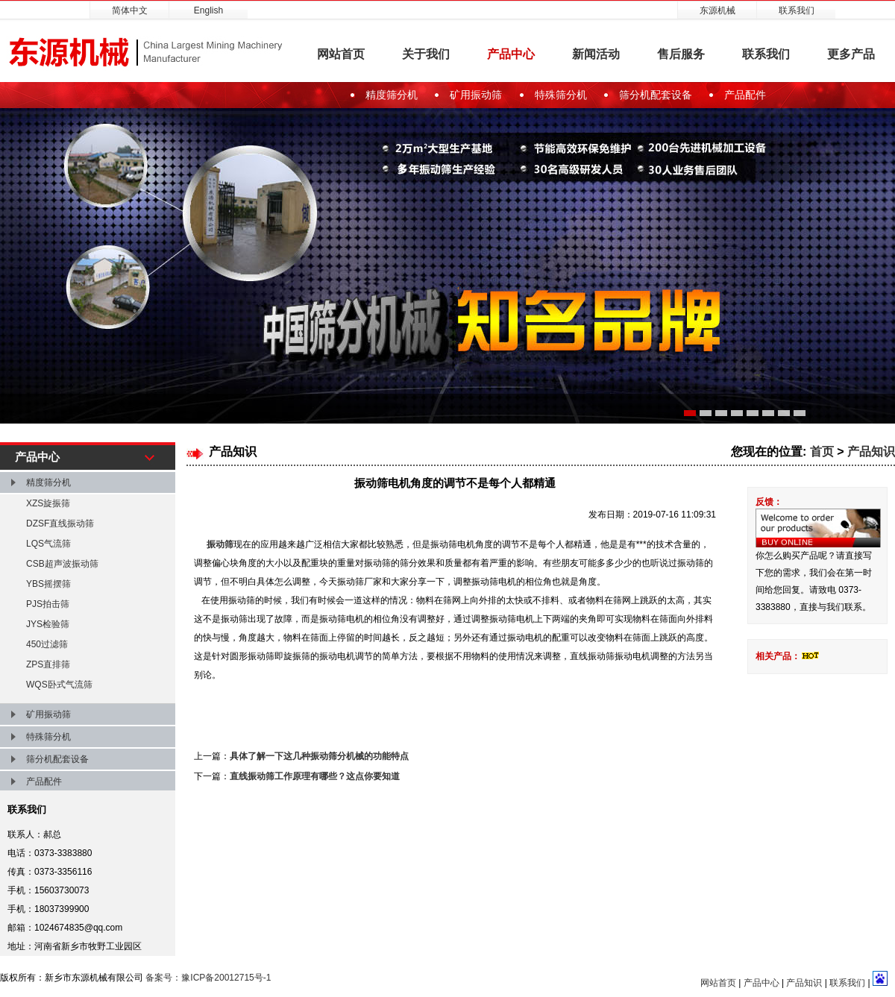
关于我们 (426, 54)
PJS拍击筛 (47, 604)
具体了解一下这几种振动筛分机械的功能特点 (319, 756)
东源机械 (717, 10)
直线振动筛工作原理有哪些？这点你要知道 (315, 776)
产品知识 (871, 451)
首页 (822, 451)
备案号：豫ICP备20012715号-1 (208, 977)
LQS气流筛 (48, 543)
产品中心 (511, 54)
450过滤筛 (47, 644)
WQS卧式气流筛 (59, 684)
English (208, 10)
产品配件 (745, 95)
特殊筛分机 (561, 95)
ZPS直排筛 (48, 664)
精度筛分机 (391, 95)
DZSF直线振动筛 (60, 523)
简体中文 (130, 10)
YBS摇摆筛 (48, 584)
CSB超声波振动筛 (62, 564)
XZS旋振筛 (48, 503)
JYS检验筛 (47, 624)
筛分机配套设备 (655, 95)
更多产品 (851, 54)
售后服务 (681, 54)
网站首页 (341, 54)
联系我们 (796, 10)
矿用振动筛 (476, 95)
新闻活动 (596, 54)
